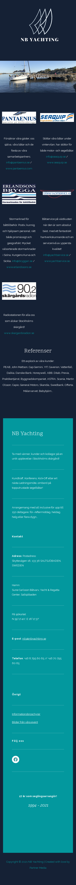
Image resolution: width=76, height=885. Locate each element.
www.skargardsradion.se (19, 333)
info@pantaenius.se (18, 162)
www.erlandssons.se (18, 267)
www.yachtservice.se (57, 261)
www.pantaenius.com (19, 168)
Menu (38, 51)
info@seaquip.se (56, 156)
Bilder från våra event (25, 722)
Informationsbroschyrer (26, 714)
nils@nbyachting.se (34, 638)
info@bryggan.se (22, 261)
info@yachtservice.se (56, 255)
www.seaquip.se (57, 162)
